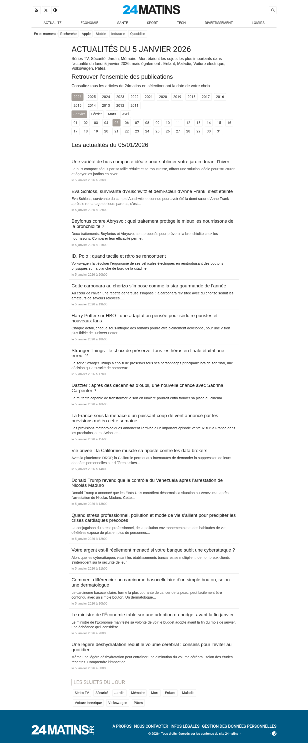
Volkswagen (117, 703)
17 (76, 131)
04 (106, 123)
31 (219, 131)
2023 (120, 97)
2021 (149, 97)
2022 (134, 97)
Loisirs (258, 23)
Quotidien (137, 34)
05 (116, 123)
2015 (78, 106)
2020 (163, 97)
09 (158, 123)
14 (209, 123)
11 (178, 123)
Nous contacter (151, 726)
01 (76, 123)
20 (106, 131)
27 (178, 131)
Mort (154, 693)
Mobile (101, 34)
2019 (177, 97)
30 (209, 131)
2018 (192, 97)
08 (147, 123)
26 (168, 131)
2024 (106, 97)
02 (86, 123)
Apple (86, 34)
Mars (112, 114)
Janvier (79, 114)
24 (147, 131)
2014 (92, 106)
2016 (220, 97)
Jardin (119, 693)
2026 (78, 97)
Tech (181, 23)
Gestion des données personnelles (239, 726)
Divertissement (219, 23)
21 (116, 131)
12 (188, 123)
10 (168, 123)
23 (137, 131)
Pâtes (138, 703)
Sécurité (102, 693)
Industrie (118, 34)
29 (198, 131)
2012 (120, 106)
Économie (89, 23)
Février (96, 114)
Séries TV (82, 693)
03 (96, 123)
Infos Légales (185, 726)
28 (188, 131)
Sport (152, 23)
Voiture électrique (88, 703)
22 (127, 131)
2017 (206, 97)
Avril (125, 114)
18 (86, 131)
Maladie (188, 693)
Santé (122, 23)
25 (158, 131)
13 (198, 123)
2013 (106, 106)
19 (96, 131)
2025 (92, 97)
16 (229, 123)
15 (219, 123)
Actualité (53, 23)
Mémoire (137, 693)
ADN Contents (255, 734)
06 (127, 123)
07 (137, 123)
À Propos (122, 726)
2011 (134, 106)
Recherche (68, 34)
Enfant (170, 693)
